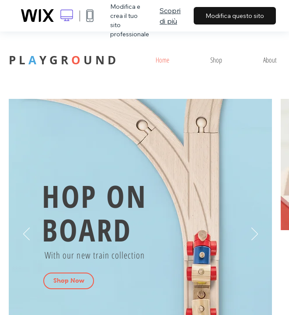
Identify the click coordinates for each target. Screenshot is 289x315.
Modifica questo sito (234, 16)
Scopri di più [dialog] (170, 15)
